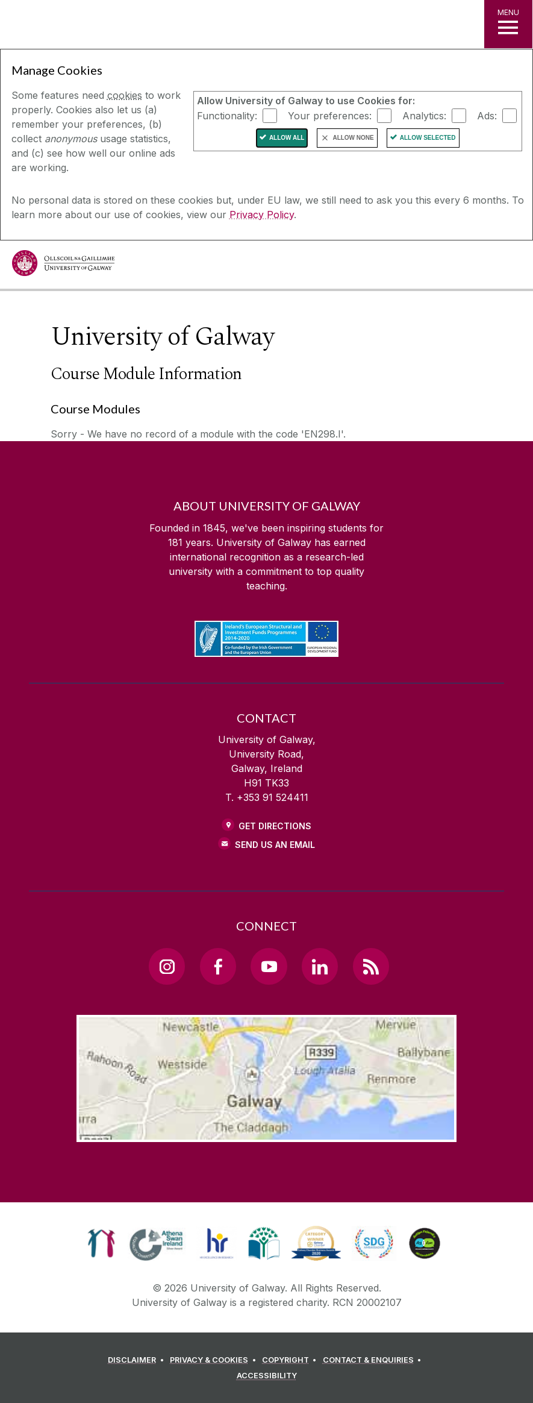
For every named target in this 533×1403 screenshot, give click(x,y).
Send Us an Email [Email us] (275, 845)
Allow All (287, 137)
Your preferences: (330, 115)
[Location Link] (267, 1132)
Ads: (487, 115)
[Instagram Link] (167, 966)
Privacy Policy (261, 215)
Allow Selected (428, 137)
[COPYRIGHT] (291, 1360)
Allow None (352, 137)
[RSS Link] (371, 966)
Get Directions (274, 826)
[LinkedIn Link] (320, 966)
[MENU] (508, 24)
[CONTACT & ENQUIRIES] (374, 1360)
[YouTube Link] (269, 966)
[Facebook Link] (218, 966)
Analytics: (424, 115)
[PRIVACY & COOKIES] (215, 1360)
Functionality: (227, 115)
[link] (101, 1243)
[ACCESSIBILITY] (267, 1376)
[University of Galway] (63, 266)
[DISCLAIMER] (137, 1360)
